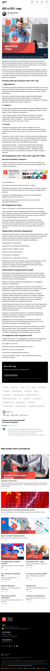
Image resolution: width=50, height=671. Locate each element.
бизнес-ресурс (28, 391)
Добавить (32, 2)
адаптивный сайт (7, 394)
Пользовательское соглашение (14, 665)
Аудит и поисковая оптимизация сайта (13, 536)
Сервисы (42, 2)
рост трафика (6, 391)
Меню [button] (47, 2)
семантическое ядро (7, 406)
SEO (2, 488)
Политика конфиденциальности (26, 665)
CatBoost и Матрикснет (8, 586)
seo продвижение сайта (8, 402)
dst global (34, 387)
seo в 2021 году (14, 387)
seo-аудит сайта (30, 402)
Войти (37, 2)
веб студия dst (42, 387)
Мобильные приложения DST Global (10, 619)
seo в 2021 (5, 387)
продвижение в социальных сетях (36, 406)
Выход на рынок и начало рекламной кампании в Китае (18, 510)
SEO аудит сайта (31, 586)
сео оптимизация (20, 402)
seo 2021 (22, 387)
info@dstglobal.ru (7, 640)
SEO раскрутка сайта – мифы (35, 561)
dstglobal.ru (19, 70)
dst (28, 387)
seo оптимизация (36, 398)
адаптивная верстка (18, 394)
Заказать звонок (7, 634)
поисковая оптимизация (20, 406)
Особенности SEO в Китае (9, 481)
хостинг (35, 391)
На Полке (4, 425)
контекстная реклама (17, 391)
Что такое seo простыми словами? (36, 573)
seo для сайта (27, 398)
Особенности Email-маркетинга (35, 596)
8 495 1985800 (6, 632)
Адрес (4, 625)
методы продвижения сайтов (9, 398)
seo (20, 398)
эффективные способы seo (32, 394)
